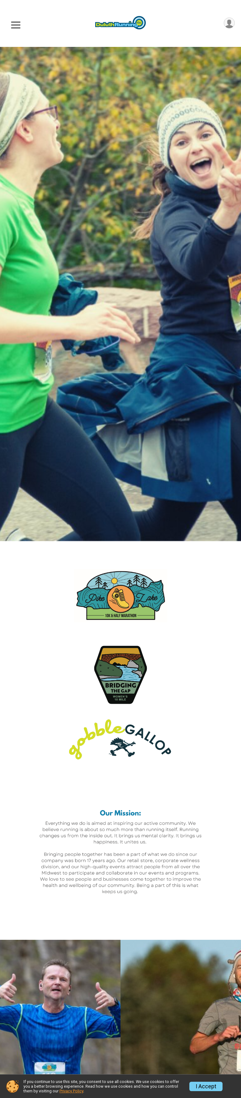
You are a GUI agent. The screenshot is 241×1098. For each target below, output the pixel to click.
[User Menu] (229, 23)
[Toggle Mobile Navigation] (15, 25)
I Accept (206, 1086)
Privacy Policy (71, 1091)
